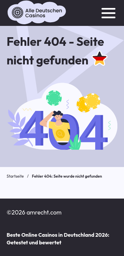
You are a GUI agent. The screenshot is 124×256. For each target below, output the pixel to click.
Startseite (15, 176)
